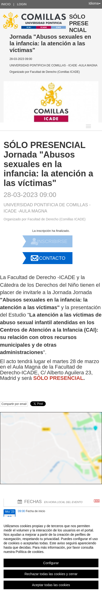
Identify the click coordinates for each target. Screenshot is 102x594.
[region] (51, 555)
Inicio (5, 4)
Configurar (51, 563)
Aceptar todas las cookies (51, 585)
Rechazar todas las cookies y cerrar (51, 574)
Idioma (95, 3)
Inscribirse (52, 241)
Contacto (52, 258)
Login (21, 4)
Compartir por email (13, 404)
